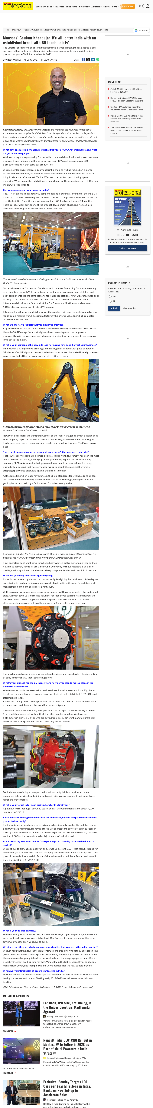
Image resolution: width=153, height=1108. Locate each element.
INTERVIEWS (71, 6)
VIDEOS (106, 6)
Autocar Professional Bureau (57, 1058)
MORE (114, 6)
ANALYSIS (95, 6)
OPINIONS (83, 6)
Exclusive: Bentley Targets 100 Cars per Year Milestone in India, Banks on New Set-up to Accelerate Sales (67, 1088)
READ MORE (9, 1031)
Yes (115, 296)
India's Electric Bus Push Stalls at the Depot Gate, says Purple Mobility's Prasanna (126, 119)
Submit (114, 308)
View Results (129, 308)
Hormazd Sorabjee (53, 1100)
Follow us (141, 30)
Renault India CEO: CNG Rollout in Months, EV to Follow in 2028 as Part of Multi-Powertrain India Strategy (67, 1046)
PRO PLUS (127, 6)
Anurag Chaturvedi (53, 1016)
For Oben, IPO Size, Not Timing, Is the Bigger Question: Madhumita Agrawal (67, 1007)
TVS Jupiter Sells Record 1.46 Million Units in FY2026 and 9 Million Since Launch (126, 130)
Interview (16, 30)
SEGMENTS (39, 6)
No (114, 301)
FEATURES (59, 6)
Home (6, 30)
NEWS (49, 6)
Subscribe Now (127, 248)
